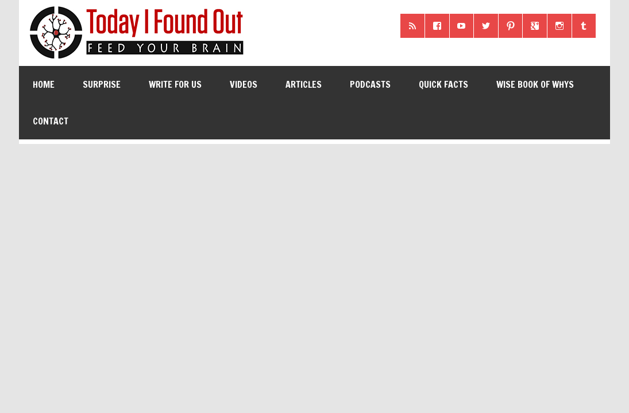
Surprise (102, 84)
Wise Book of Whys (535, 84)
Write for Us (175, 84)
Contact (50, 121)
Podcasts (370, 84)
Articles (303, 84)
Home (44, 84)
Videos (243, 84)
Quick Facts (443, 84)
